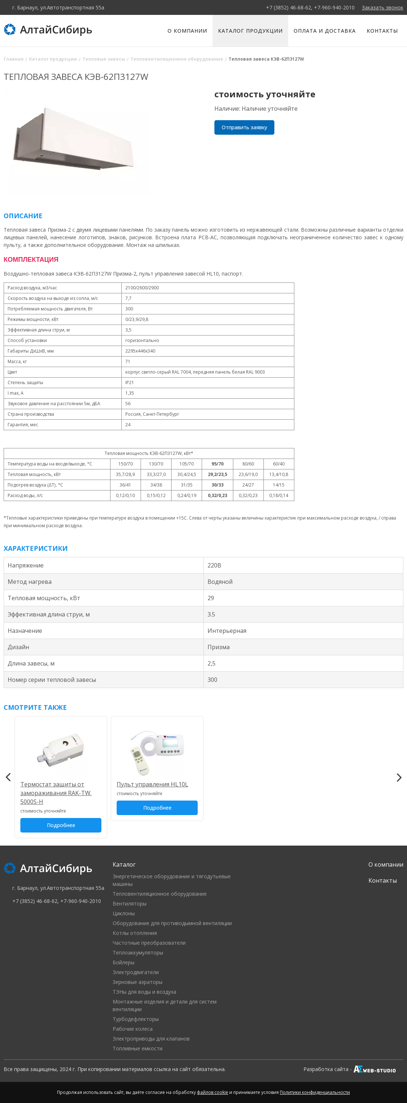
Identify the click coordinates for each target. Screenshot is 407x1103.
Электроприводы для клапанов (151, 1038)
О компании (187, 30)
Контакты (382, 30)
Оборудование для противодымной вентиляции (172, 923)
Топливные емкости (137, 1048)
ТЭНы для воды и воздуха (144, 991)
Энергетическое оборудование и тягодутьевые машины (172, 880)
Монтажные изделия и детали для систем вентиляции (165, 1005)
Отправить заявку (244, 127)
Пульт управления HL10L (152, 784)
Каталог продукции (250, 30)
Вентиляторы (129, 903)
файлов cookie (212, 1092)
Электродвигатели (136, 972)
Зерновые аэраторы (137, 981)
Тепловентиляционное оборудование (160, 893)
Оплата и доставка (325, 30)
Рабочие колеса (133, 1028)
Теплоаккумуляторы (138, 952)
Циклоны (124, 913)
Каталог (124, 864)
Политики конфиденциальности (315, 1092)
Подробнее (61, 825)
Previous (8, 777)
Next (398, 777)
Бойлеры (123, 962)
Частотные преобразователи (149, 942)
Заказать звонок (382, 7)
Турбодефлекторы (136, 1019)
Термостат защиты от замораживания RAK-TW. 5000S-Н (56, 793)
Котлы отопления (135, 932)
